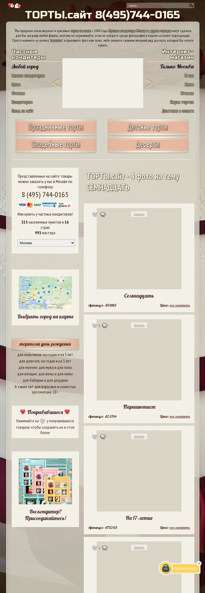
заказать (56, 40)
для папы (64, 367)
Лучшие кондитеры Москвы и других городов (140, 30)
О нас (189, 75)
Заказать (139, 214)
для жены (46, 373)
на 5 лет (66, 354)
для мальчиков (29, 354)
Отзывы (18, 93)
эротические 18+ (45, 392)
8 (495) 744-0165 (45, 194)
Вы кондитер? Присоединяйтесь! (45, 514)
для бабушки (33, 380)
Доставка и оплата (178, 111)
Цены (16, 84)
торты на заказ (81, 30)
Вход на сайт (23, 111)
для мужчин (27, 367)
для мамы (65, 373)
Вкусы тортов (182, 102)
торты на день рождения (45, 344)
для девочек (29, 361)
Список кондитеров (28, 75)
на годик (50, 354)
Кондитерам (22, 102)
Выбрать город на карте (45, 316)
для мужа (46, 367)
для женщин (27, 373)
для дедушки (57, 380)
